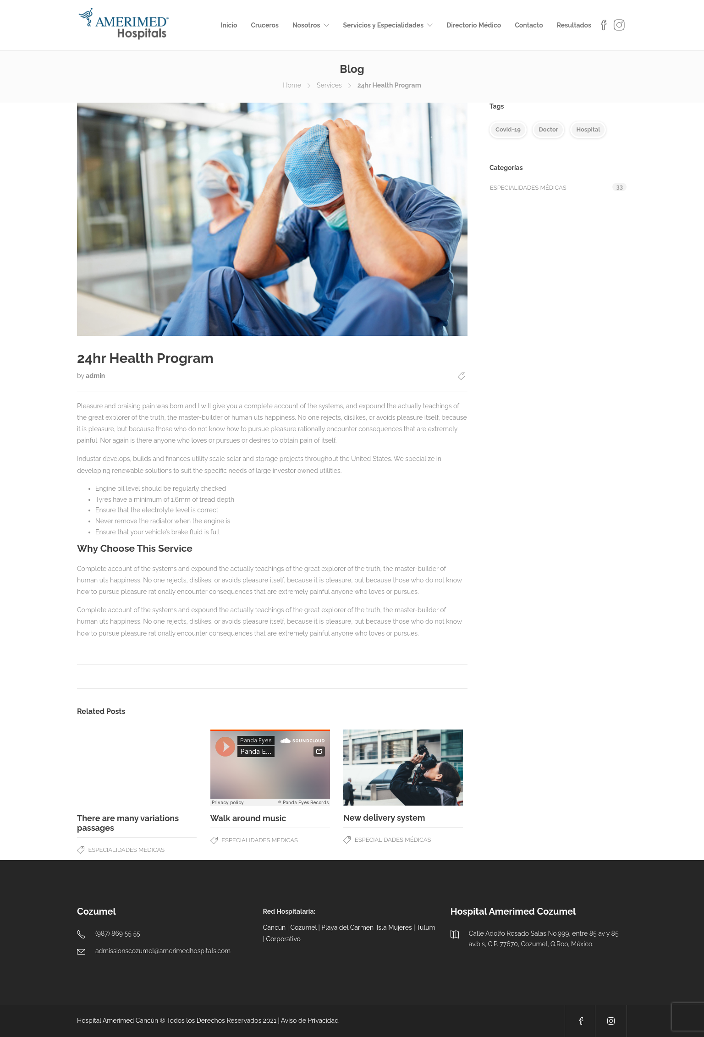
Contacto (529, 25)
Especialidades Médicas (126, 849)
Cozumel (304, 927)
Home (292, 85)
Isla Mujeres (394, 927)
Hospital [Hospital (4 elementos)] (588, 129)
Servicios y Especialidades (383, 25)
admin (95, 375)
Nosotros (306, 25)
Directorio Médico (473, 25)
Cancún (274, 927)
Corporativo (283, 939)
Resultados (574, 25)
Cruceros (265, 25)
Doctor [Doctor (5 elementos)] (548, 129)
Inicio (228, 25)
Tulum (426, 927)
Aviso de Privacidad (310, 1020)
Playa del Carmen (347, 927)
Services (329, 85)
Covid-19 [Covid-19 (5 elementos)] (508, 129)
